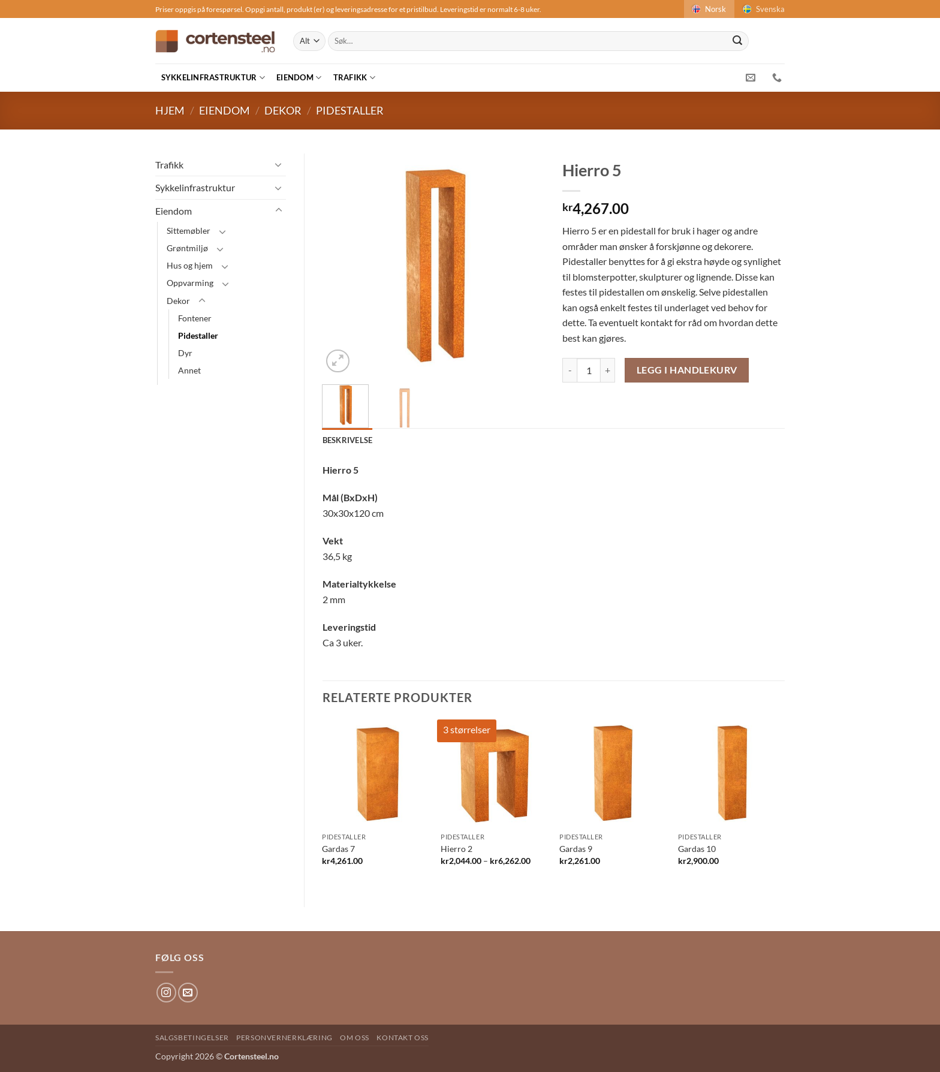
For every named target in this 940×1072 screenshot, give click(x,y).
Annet (189, 370)
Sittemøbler (188, 230)
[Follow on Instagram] (166, 992)
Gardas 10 (697, 849)
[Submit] (737, 41)
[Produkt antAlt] (589, 370)
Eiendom (298, 77)
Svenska (763, 9)
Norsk (708, 9)
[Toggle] (279, 164)
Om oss (354, 1037)
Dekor (283, 110)
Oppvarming (190, 283)
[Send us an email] (188, 992)
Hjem (170, 110)
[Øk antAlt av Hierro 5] (608, 370)
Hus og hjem (190, 265)
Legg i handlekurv (687, 370)
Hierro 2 (456, 849)
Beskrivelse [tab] (348, 440)
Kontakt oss (402, 1037)
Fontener (195, 318)
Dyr (185, 353)
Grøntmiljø (187, 248)
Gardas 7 (338, 849)
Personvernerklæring (284, 1037)
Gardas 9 (575, 849)
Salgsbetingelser (192, 1037)
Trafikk (354, 77)
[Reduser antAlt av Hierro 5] (569, 370)
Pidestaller (350, 110)
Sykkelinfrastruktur (213, 77)
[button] (338, 361)
